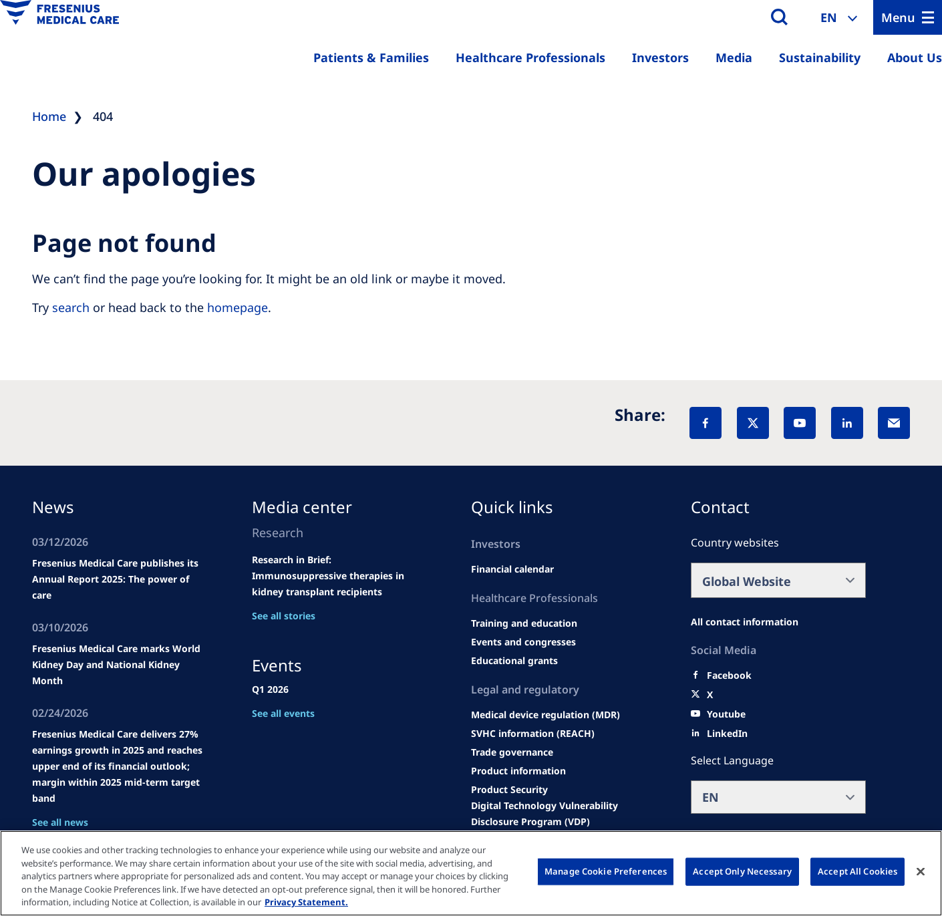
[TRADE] (512, 752)
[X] (753, 423)
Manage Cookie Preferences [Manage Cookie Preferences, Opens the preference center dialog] (605, 871)
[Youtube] (726, 714)
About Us (914, 57)
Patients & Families (371, 57)
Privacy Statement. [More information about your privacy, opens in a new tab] (306, 902)
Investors (660, 57)
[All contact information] (744, 622)
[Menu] (907, 17)
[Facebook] (705, 423)
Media (734, 57)
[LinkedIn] (847, 423)
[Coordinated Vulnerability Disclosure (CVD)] (559, 814)
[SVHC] (533, 734)
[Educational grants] (514, 661)
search (71, 307)
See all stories (283, 615)
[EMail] (894, 423)
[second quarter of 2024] (512, 569)
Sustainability (819, 57)
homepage (237, 307)
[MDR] (545, 715)
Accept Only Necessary (742, 871)
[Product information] (518, 771)
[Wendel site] (524, 623)
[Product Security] (509, 790)
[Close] (920, 872)
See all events (283, 713)
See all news (60, 822)
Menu (898, 17)
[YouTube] (800, 423)
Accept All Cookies (857, 871)
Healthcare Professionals (530, 57)
